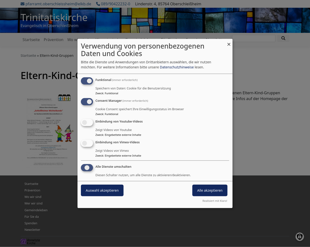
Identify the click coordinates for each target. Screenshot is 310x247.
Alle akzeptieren (210, 190)
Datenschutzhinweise (177, 67)
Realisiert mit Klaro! (214, 201)
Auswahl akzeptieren (102, 190)
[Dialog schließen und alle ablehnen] (228, 42)
